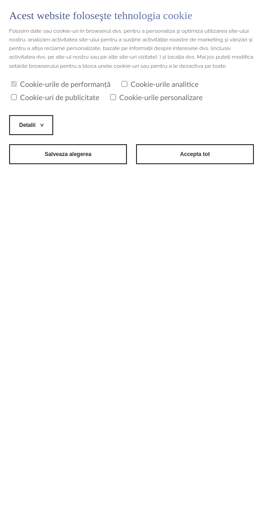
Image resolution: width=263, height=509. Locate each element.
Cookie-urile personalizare (156, 97)
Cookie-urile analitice (159, 84)
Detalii (27, 125)
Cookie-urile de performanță (61, 84)
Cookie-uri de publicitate (55, 97)
